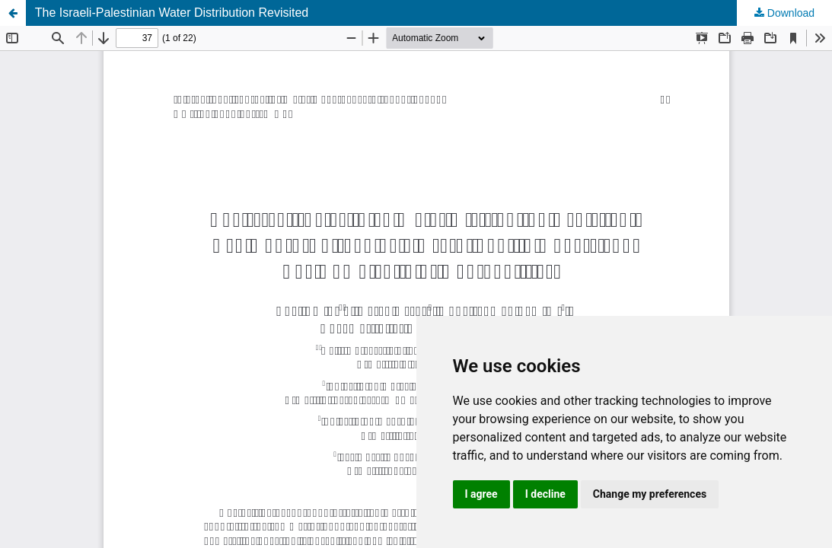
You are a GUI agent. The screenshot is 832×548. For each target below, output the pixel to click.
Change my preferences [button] (649, 494)
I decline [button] (545, 494)
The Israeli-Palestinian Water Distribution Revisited (172, 12)
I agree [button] (481, 494)
